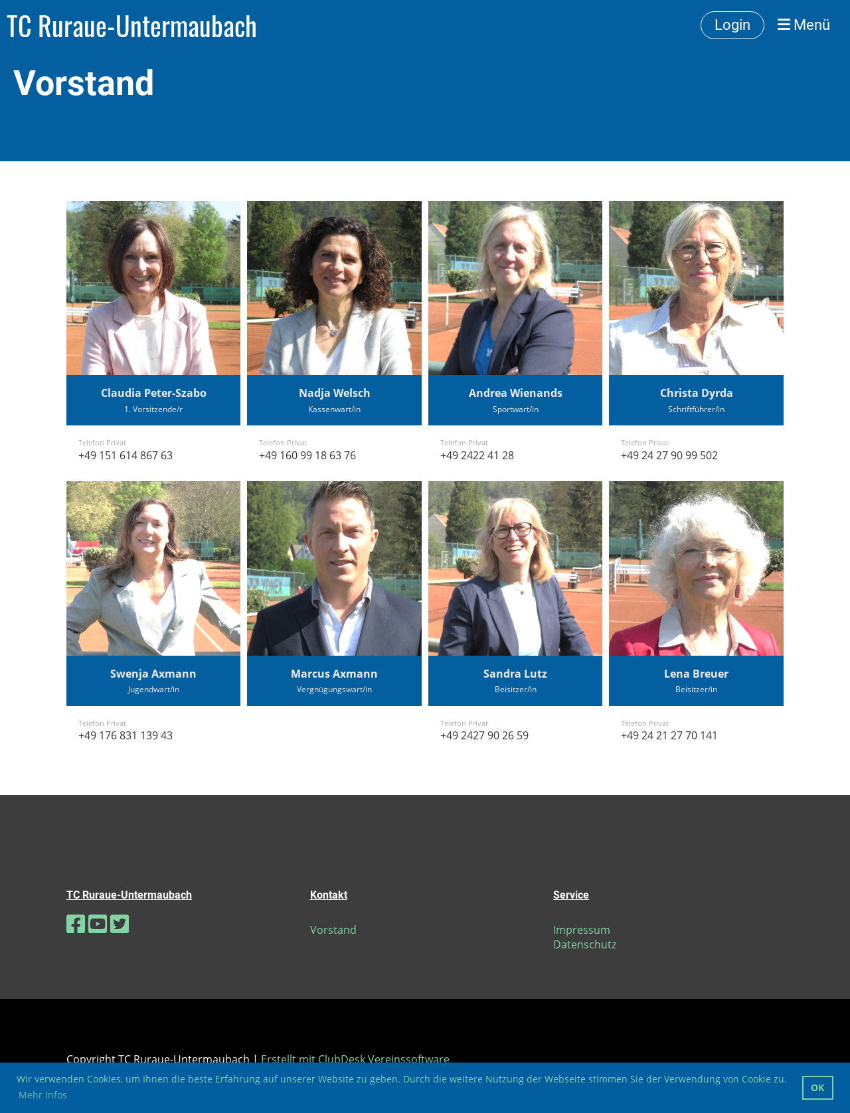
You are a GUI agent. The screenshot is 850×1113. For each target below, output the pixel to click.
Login (732, 25)
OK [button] (817, 1087)
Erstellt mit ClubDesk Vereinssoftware (355, 1059)
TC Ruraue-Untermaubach (132, 25)
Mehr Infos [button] (43, 1094)
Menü (804, 25)
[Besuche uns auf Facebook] (75, 923)
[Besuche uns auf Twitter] (119, 923)
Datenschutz (584, 944)
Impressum (581, 930)
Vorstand (333, 930)
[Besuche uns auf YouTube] (97, 923)
